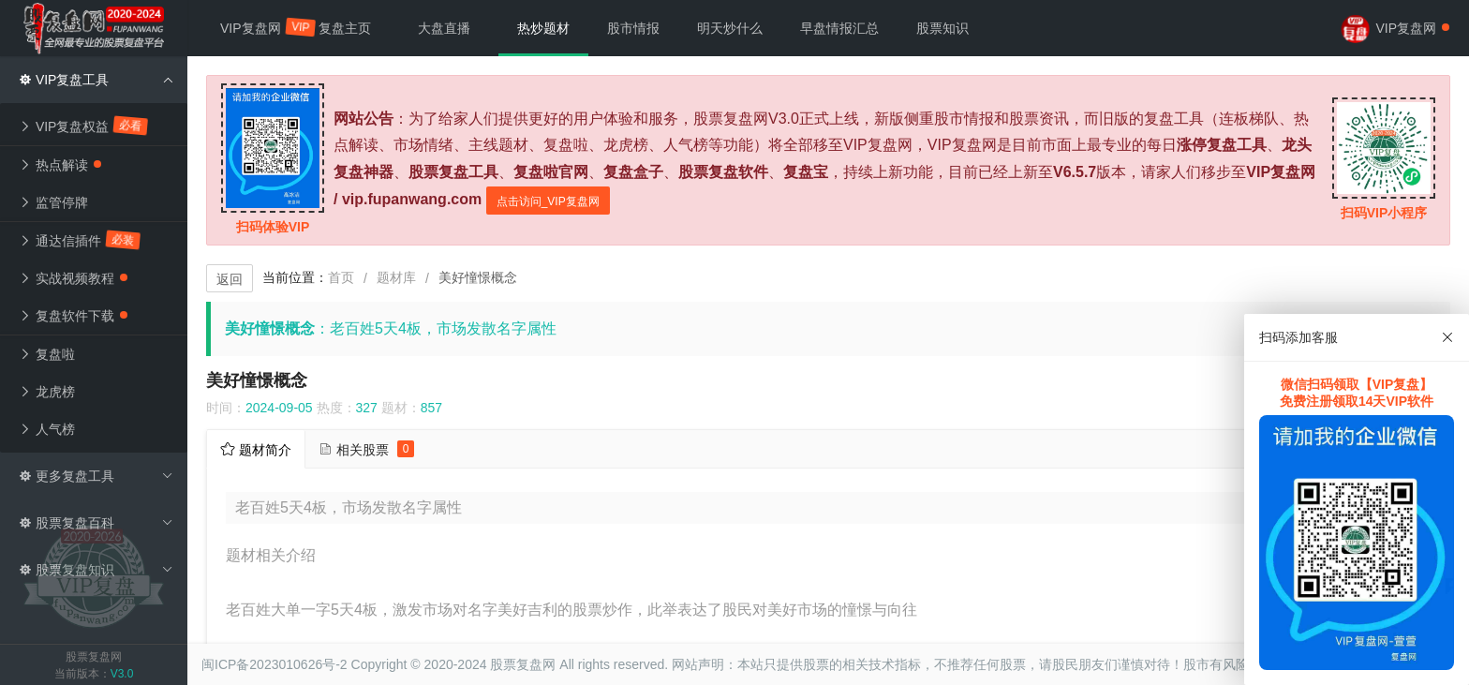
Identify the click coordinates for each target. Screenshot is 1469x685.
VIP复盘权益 (84, 125)
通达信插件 (80, 240)
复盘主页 (345, 28)
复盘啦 (47, 354)
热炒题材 (543, 28)
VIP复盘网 (260, 27)
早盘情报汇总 (839, 28)
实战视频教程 (73, 278)
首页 (341, 277)
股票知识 (942, 28)
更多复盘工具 (96, 476)
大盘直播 (444, 28)
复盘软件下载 (73, 315)
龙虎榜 (47, 391)
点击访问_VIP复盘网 (548, 201)
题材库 (396, 277)
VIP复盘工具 (96, 79)
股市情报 (633, 28)
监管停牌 (53, 202)
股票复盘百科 (96, 522)
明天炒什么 (730, 28)
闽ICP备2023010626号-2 (274, 664)
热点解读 (60, 164)
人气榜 (47, 429)
